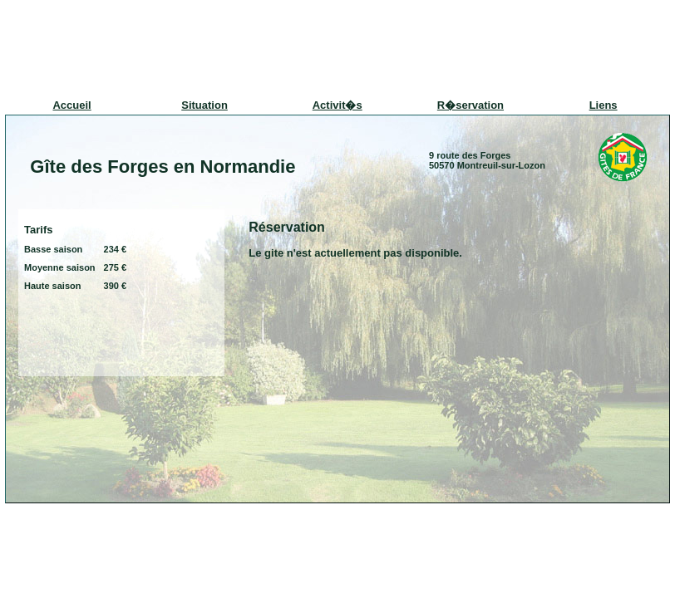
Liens (603, 105)
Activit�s (337, 105)
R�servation (470, 105)
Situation (204, 105)
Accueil (71, 105)
